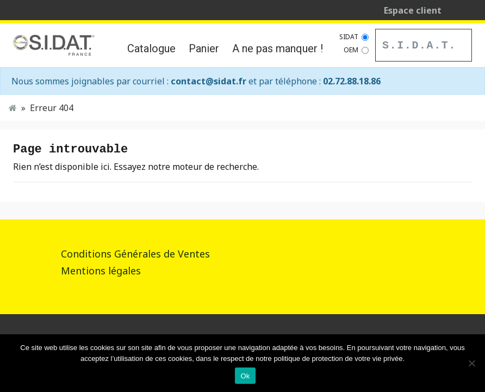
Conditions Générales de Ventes (135, 253)
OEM (351, 49)
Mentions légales (101, 270)
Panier (204, 48)
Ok (245, 376)
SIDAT (348, 36)
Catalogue (151, 48)
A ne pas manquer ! (277, 48)
